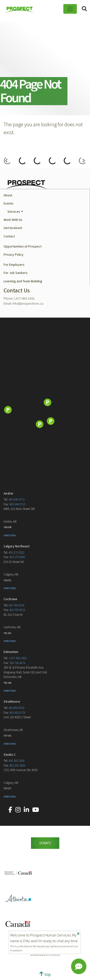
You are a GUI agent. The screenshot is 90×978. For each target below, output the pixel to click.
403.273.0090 (17, 557)
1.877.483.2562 (18, 658)
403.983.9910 (16, 708)
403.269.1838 (16, 761)
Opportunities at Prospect (23, 246)
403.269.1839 (17, 765)
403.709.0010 (16, 605)
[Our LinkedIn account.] (26, 810)
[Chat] (78, 966)
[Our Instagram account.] (18, 810)
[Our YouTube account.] (35, 810)
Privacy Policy (14, 254)
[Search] (84, 9)
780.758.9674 (17, 663)
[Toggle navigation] (70, 9)
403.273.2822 (16, 552)
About (8, 195)
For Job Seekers (16, 273)
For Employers (14, 264)
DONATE (45, 843)
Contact (9, 236)
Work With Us (13, 219)
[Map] (45, 410)
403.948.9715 (17, 504)
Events (8, 203)
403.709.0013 (17, 610)
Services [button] (13, 211)
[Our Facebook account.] (10, 810)
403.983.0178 (17, 713)
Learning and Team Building (23, 281)
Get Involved (13, 228)
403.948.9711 (16, 499)
